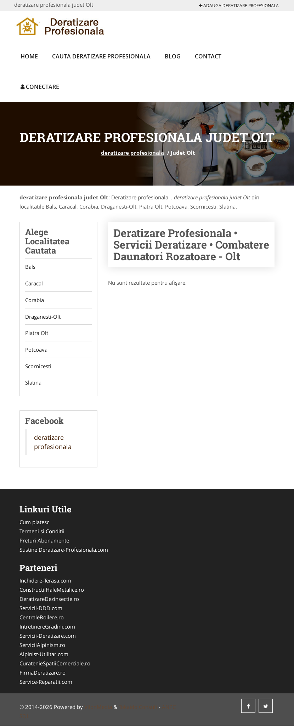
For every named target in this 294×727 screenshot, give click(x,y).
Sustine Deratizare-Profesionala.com (63, 550)
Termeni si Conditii (41, 532)
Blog (173, 56)
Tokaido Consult (138, 707)
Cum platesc (34, 523)
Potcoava (36, 350)
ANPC (169, 707)
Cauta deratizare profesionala (101, 56)
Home (29, 56)
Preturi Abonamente (44, 541)
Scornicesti (38, 366)
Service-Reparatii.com (45, 682)
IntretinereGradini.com (47, 627)
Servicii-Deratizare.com (47, 636)
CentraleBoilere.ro (41, 618)
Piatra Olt (36, 333)
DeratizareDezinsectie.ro (49, 599)
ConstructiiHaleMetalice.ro (51, 590)
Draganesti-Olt (43, 316)
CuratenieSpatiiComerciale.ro (54, 664)
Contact (208, 56)
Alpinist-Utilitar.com (43, 655)
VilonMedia (98, 707)
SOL (24, 717)
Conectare (40, 87)
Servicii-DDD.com (40, 609)
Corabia (34, 300)
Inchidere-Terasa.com (45, 581)
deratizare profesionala (132, 152)
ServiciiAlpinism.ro (42, 645)
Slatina (33, 383)
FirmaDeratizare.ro (42, 673)
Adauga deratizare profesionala (239, 5)
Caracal (34, 283)
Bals (30, 267)
